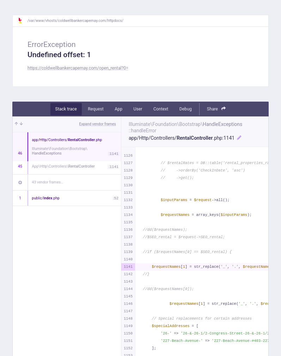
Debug (185, 109)
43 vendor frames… (47, 182)
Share (216, 108)
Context (160, 109)
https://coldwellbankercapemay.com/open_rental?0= (78, 68)
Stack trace (66, 109)
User (138, 109)
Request (96, 109)
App (118, 109)
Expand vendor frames (97, 124)
